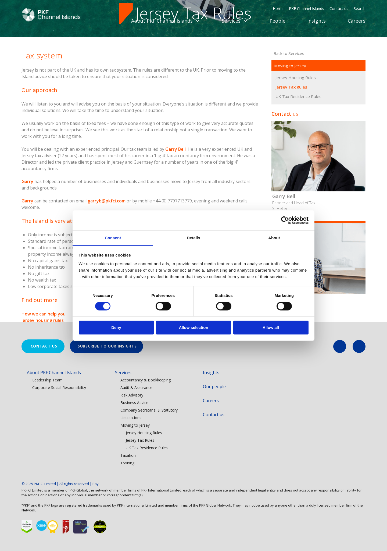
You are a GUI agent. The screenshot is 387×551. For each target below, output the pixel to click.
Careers (357, 20)
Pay (95, 483)
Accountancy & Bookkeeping (145, 379)
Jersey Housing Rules (295, 136)
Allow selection (193, 327)
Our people (214, 386)
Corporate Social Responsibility (59, 387)
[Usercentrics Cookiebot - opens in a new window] (285, 220)
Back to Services (287, 112)
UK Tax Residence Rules (298, 155)
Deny (116, 327)
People (277, 20)
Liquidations (130, 417)
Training (127, 462)
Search (360, 8)
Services (235, 21)
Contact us (338, 8)
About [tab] (274, 237)
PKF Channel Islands (306, 8)
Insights (316, 20)
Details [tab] (193, 237)
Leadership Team (47, 379)
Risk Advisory (131, 395)
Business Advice (134, 402)
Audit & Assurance (136, 387)
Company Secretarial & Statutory (149, 410)
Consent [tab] (113, 237)
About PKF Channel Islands (165, 21)
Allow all (271, 327)
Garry (27, 241)
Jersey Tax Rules (291, 146)
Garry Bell (175, 208)
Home (278, 8)
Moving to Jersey (290, 125)
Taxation (128, 455)
